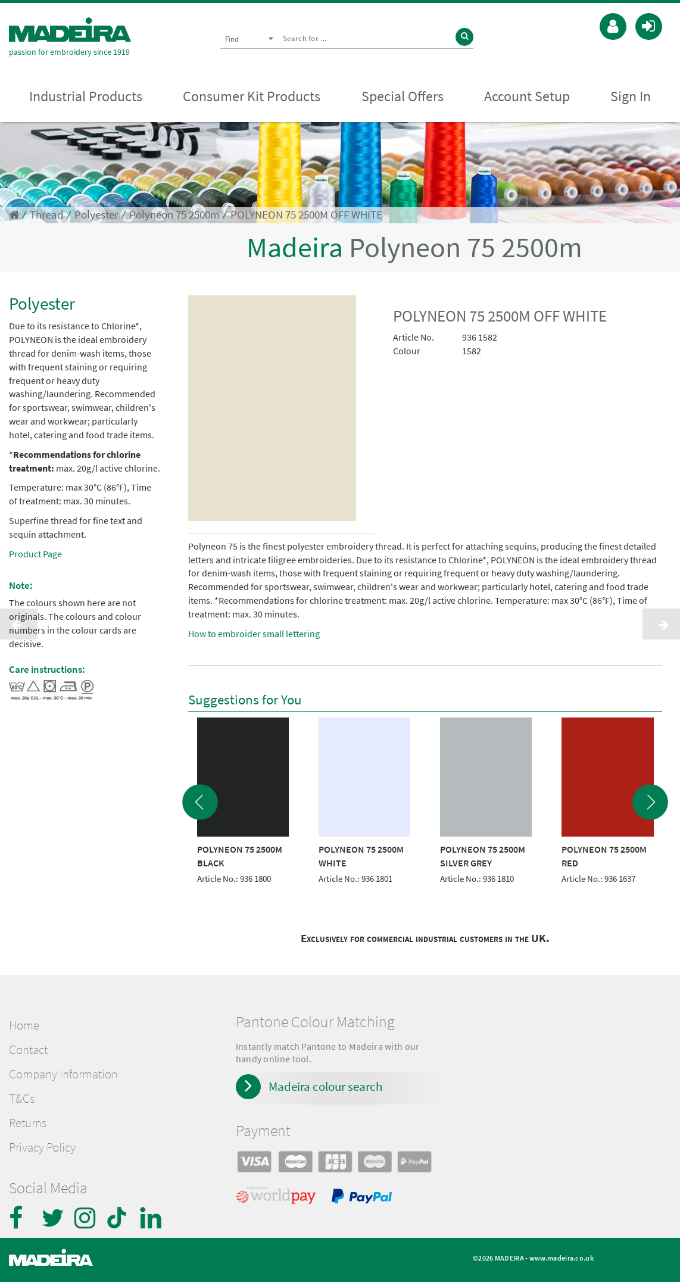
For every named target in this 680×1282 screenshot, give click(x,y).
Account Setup (527, 96)
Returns (27, 1123)
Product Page (35, 554)
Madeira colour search (325, 1086)
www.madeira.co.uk (561, 1257)
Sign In (630, 96)
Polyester (96, 215)
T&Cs (22, 1098)
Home (24, 1025)
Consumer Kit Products (251, 96)
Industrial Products (85, 96)
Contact (28, 1050)
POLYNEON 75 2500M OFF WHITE (306, 215)
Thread (47, 215)
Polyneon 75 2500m (174, 215)
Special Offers (402, 96)
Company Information (63, 1074)
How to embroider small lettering (254, 634)
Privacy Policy (42, 1147)
